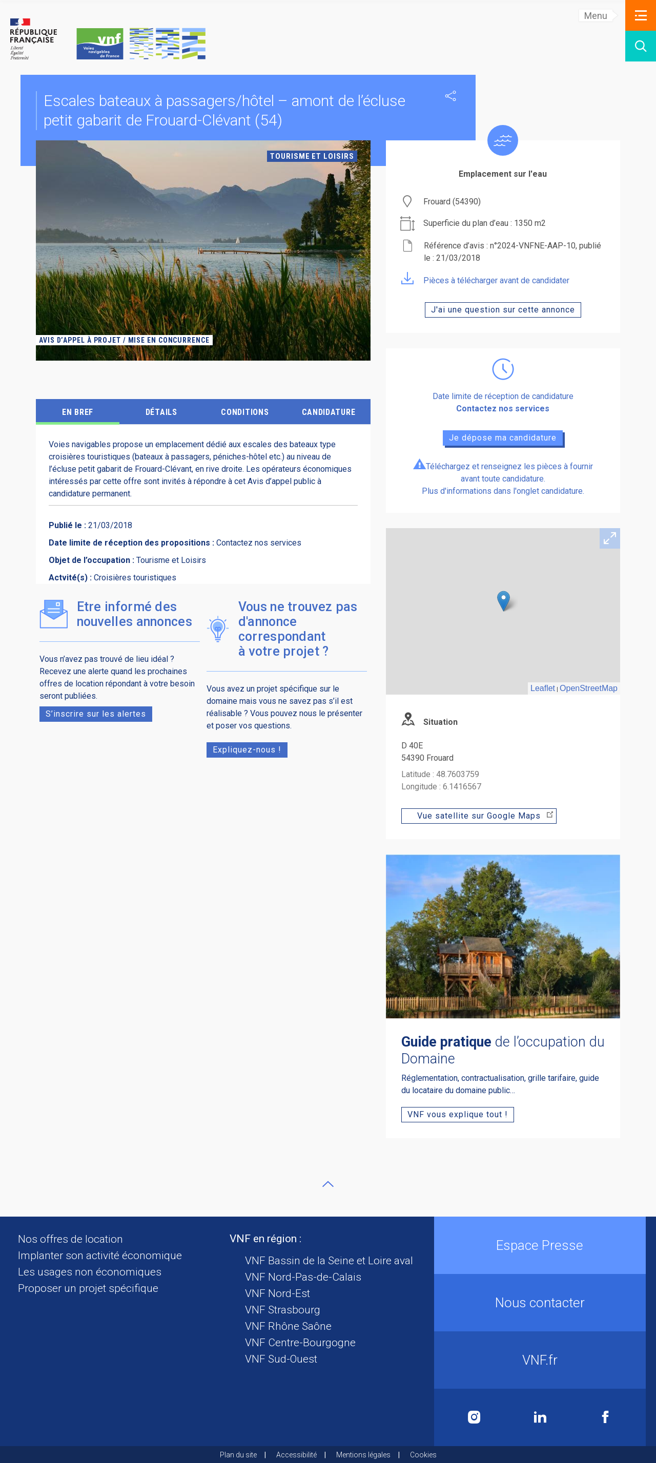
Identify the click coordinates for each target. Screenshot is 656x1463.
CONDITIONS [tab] (245, 412)
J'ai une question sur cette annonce (503, 310)
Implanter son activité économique (100, 1255)
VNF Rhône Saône (288, 1326)
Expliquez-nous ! (247, 750)
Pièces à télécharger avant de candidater (485, 280)
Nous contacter (540, 1302)
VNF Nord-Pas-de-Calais (303, 1277)
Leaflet (542, 688)
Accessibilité (296, 1455)
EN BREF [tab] (77, 412)
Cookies (423, 1455)
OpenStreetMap (589, 688)
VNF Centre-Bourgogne (300, 1342)
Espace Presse (539, 1245)
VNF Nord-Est (277, 1293)
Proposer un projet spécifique (88, 1288)
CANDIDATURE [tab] (329, 412)
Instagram (474, 1417)
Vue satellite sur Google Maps (485, 816)
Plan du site (238, 1455)
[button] (640, 15)
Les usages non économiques (89, 1272)
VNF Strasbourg (282, 1310)
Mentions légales (363, 1455)
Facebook (605, 1417)
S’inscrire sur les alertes (96, 714)
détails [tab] (161, 412)
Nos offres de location (70, 1239)
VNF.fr (540, 1360)
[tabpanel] (203, 250)
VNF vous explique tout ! (457, 1114)
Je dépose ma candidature (503, 438)
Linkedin (540, 1417)
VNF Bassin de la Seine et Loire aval (329, 1261)
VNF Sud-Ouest (281, 1359)
